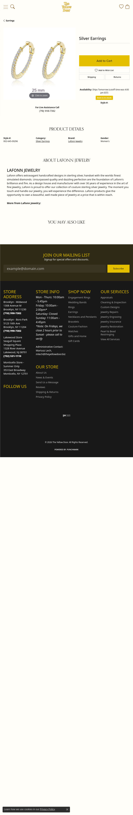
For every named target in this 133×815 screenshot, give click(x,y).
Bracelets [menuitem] (73, 321)
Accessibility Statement (95, 432)
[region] (39, 63)
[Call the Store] (12, 313)
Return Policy (32, 432)
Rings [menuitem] (71, 307)
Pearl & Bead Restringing (108, 333)
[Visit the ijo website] (66, 415)
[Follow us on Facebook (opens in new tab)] (15, 393)
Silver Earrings (43, 141)
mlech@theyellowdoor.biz (51, 354)
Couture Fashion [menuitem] (77, 326)
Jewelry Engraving (111, 316)
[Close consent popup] (67, 809)
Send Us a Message (47, 382)
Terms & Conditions (70, 432)
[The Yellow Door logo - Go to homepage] (66, 7)
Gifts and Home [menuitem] (77, 336)
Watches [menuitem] (73, 331)
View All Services (110, 339)
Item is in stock (104, 97)
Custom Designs (110, 307)
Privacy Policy (44, 396)
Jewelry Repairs (109, 312)
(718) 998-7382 (47, 111)
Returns (117, 77)
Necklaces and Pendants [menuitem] (82, 316)
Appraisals (107, 297)
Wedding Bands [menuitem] (77, 302)
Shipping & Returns (47, 392)
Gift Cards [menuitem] (74, 341)
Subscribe (118, 268)
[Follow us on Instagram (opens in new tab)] (6, 393)
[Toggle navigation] (6, 7)
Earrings (10, 20)
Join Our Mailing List (66, 255)
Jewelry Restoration (112, 326)
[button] (12, 6)
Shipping (92, 77)
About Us (41, 372)
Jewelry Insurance (111, 321)
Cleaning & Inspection (113, 302)
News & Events (44, 377)
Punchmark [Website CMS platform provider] (73, 449)
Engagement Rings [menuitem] (79, 297)
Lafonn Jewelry (75, 141)
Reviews (40, 387)
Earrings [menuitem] (73, 312)
